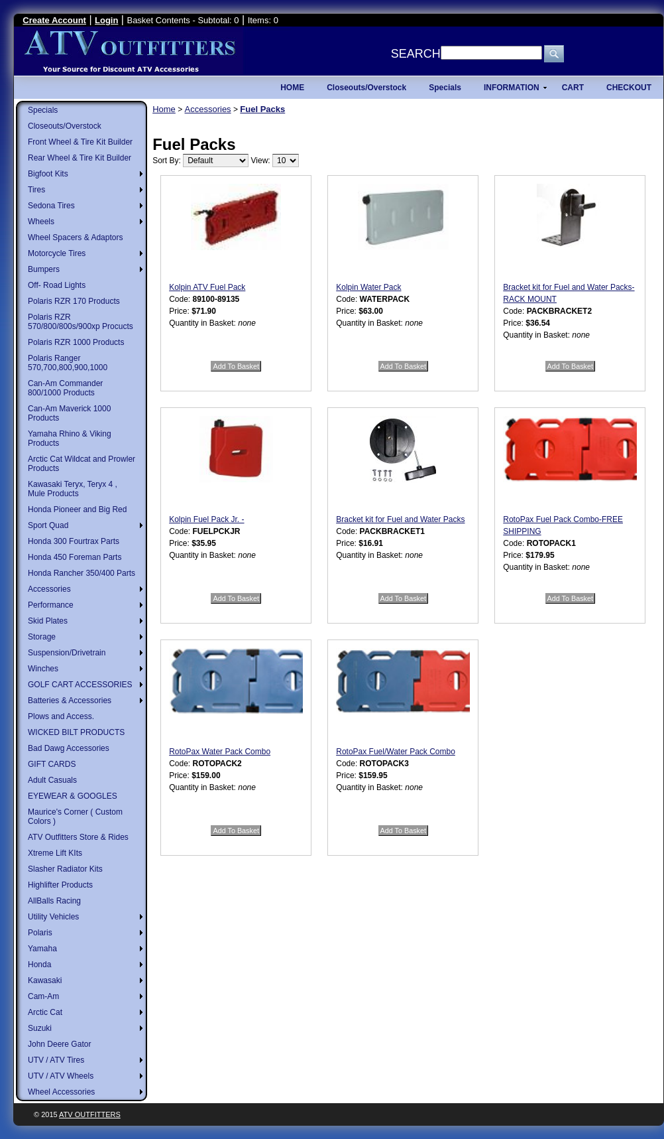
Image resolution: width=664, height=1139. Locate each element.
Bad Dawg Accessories (68, 748)
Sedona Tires (51, 205)
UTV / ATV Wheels (60, 1076)
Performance (51, 605)
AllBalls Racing (54, 900)
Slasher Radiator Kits (65, 869)
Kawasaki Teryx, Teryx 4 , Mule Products (72, 489)
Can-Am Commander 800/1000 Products (65, 388)
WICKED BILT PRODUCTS (76, 732)
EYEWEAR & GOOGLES (72, 796)
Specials (43, 110)
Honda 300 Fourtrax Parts (73, 541)
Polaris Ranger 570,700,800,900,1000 (67, 363)
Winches (43, 668)
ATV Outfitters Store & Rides (78, 837)
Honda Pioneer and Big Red (77, 509)
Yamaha (42, 948)
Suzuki (40, 1028)
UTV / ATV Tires (56, 1060)
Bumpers (44, 269)
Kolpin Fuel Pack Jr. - (206, 519)
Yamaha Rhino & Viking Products (69, 438)
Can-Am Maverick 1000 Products (69, 413)
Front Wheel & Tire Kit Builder (80, 142)
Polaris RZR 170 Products (74, 301)
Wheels (41, 221)
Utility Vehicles (53, 916)
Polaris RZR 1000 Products (76, 342)
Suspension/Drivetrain (66, 652)
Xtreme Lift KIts (55, 853)
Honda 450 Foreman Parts (74, 557)
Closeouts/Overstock (64, 126)
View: (260, 160)
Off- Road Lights (56, 285)
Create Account (54, 20)
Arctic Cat (45, 1012)
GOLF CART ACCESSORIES (80, 684)
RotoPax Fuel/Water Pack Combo (395, 751)
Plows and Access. (61, 716)
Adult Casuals (52, 780)
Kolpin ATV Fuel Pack (207, 287)
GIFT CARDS (52, 764)
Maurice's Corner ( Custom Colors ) (75, 816)
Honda (39, 964)
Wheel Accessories (61, 1092)
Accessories (49, 589)
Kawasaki (45, 980)
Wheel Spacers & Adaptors (75, 237)
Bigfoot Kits (48, 173)
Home (164, 109)
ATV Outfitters (90, 1114)
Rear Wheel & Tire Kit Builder (79, 158)
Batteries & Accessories (69, 700)
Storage (42, 636)
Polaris (40, 932)
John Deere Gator (59, 1044)
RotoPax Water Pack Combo (219, 751)
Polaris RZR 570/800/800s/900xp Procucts (80, 321)
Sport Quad (48, 525)
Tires (36, 189)
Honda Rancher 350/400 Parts (81, 573)
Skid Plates (48, 621)
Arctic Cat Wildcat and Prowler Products (81, 463)
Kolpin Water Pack (368, 287)
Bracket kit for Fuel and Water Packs (400, 519)
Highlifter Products (60, 885)
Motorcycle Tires (56, 253)
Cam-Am (43, 996)
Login (106, 20)
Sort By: (166, 160)
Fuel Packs (262, 109)
